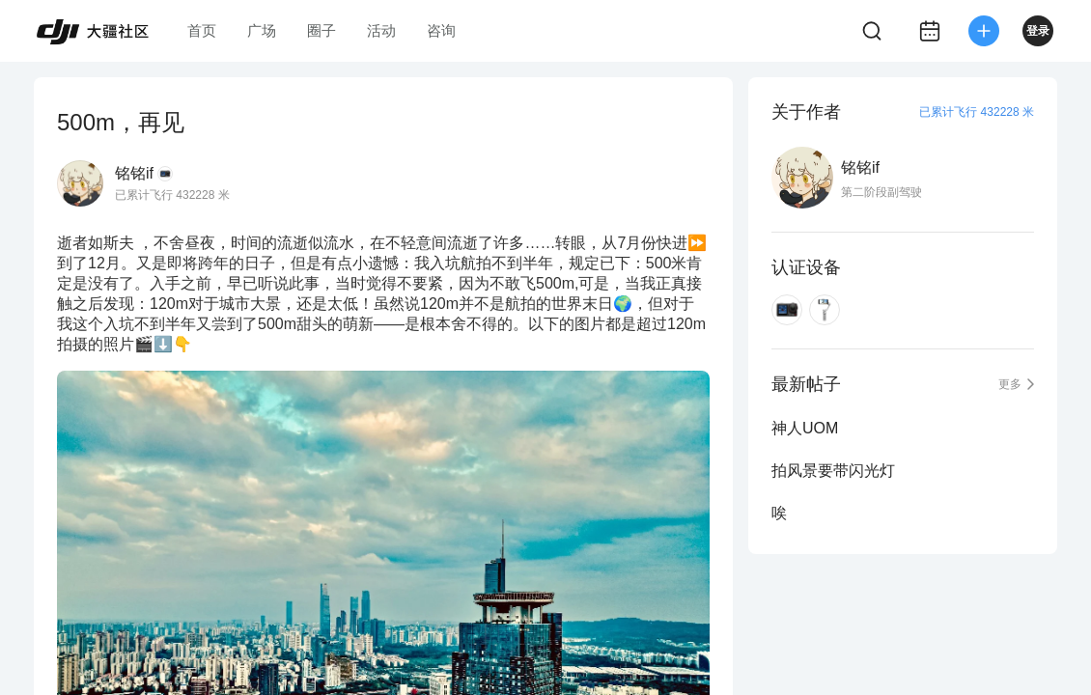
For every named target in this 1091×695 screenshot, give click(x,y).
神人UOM (804, 428)
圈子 (321, 30)
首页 (201, 30)
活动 (381, 30)
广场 (261, 30)
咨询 (441, 30)
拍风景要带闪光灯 (833, 470)
